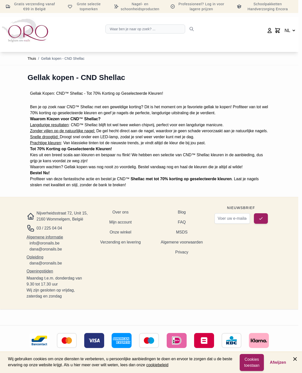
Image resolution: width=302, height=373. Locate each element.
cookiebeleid (157, 365)
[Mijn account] (270, 30)
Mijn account (120, 222)
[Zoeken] (191, 29)
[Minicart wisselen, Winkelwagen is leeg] (278, 30)
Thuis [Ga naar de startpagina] (32, 58)
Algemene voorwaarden (182, 242)
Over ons (120, 212)
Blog (182, 212)
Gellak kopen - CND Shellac (62, 58)
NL (290, 30)
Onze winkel (120, 232)
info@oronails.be (45, 243)
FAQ (182, 222)
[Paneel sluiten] (295, 359)
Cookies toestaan (251, 362)
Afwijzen (278, 362)
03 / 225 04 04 (49, 228)
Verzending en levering (120, 242)
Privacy (181, 252)
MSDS (181, 232)
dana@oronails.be (46, 249)
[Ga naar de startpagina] (25, 30)
